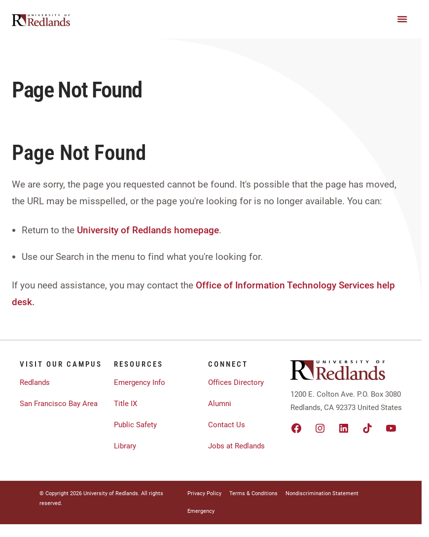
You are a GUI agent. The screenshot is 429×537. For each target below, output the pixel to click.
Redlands (35, 382)
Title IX (125, 403)
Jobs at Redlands (236, 446)
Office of (214, 285)
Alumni (219, 403)
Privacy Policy (204, 493)
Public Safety (135, 424)
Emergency (200, 511)
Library (125, 446)
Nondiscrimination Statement (322, 493)
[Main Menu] (402, 19)
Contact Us (226, 424)
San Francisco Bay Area (59, 403)
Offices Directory (236, 382)
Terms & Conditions (253, 493)
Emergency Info (139, 382)
